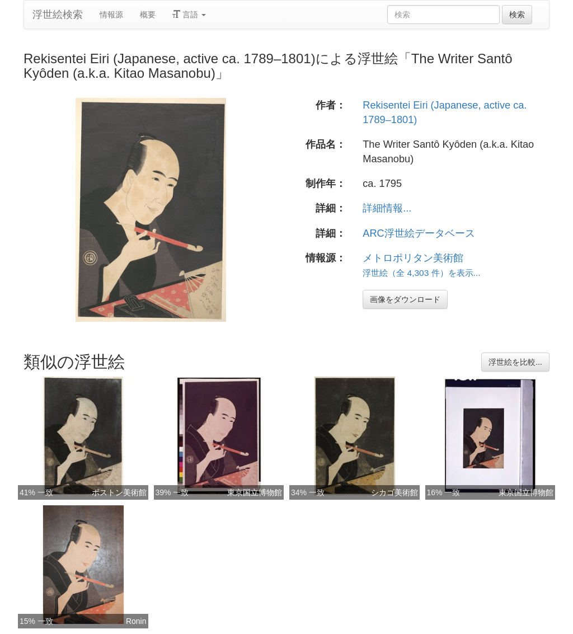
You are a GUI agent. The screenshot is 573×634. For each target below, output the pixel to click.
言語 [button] (189, 14)
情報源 (111, 14)
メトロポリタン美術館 (413, 258)
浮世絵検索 (57, 14)
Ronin (136, 621)
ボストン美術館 (119, 492)
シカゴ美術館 (394, 492)
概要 (148, 14)
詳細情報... (387, 208)
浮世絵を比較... (515, 362)
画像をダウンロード (405, 299)
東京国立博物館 (254, 492)
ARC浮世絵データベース (419, 233)
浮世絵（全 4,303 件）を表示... (421, 273)
